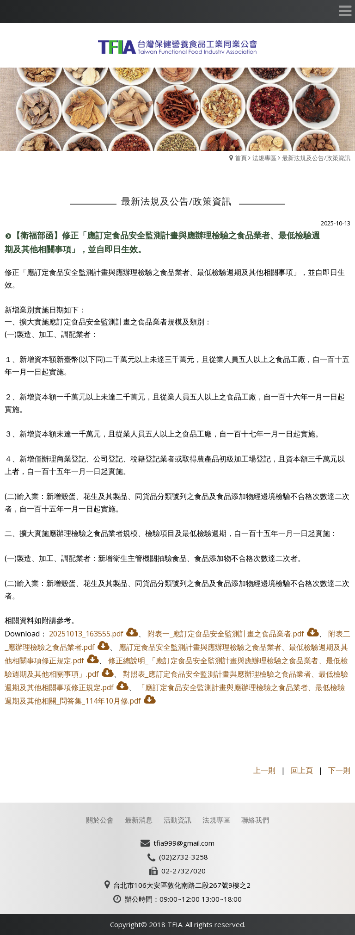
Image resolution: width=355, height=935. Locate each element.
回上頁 (302, 770)
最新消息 (139, 819)
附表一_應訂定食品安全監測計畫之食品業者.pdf (225, 634)
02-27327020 (183, 870)
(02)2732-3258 (183, 856)
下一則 (339, 770)
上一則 (264, 770)
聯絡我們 (255, 819)
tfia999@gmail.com (183, 843)
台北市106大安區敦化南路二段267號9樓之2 (182, 885)
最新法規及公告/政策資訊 (316, 158)
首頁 (241, 158)
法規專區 (264, 158)
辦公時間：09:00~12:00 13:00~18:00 (183, 899)
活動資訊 (177, 819)
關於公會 (100, 819)
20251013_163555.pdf (86, 634)
